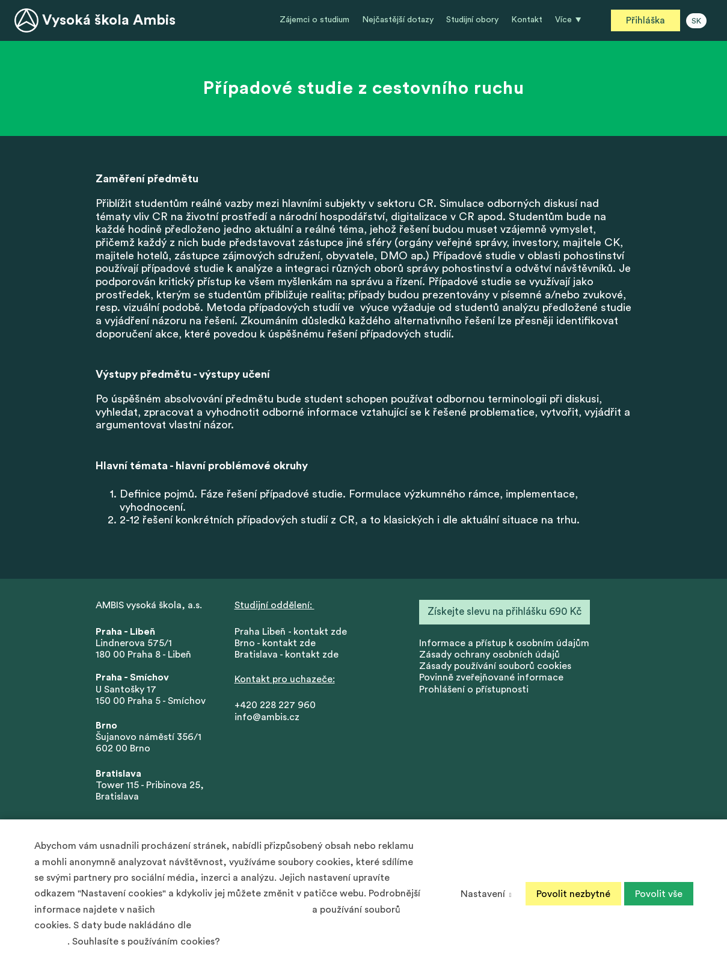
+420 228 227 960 (275, 705)
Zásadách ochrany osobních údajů (234, 909)
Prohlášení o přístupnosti (474, 689)
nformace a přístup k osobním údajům (505, 643)
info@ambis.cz (267, 717)
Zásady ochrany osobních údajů (489, 654)
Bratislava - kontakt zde (287, 654)
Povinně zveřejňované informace (491, 677)
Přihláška (645, 20)
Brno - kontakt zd (272, 643)
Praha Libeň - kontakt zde (293, 632)
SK (696, 21)
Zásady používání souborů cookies (495, 666)
